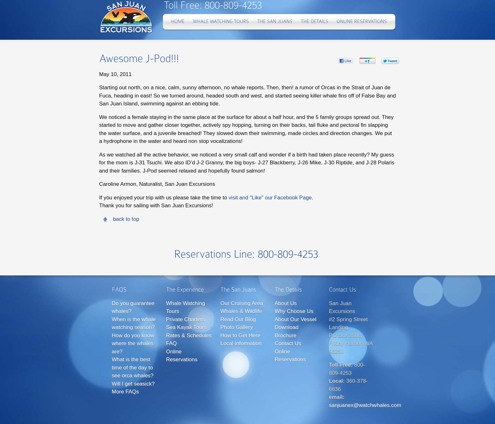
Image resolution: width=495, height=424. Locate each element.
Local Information (240, 343)
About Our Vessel (295, 319)
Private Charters (185, 319)
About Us (286, 303)
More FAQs (125, 392)
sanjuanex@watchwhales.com (365, 405)
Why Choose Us (294, 311)
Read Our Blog (238, 319)
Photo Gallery (236, 327)
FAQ (171, 343)
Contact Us (288, 343)
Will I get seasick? (133, 384)
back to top (126, 219)
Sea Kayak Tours (186, 327)
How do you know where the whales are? (133, 344)
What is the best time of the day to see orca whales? (132, 367)
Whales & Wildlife (241, 311)
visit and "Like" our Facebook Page (270, 198)
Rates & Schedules (189, 336)
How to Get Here (240, 336)
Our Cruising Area (241, 303)
